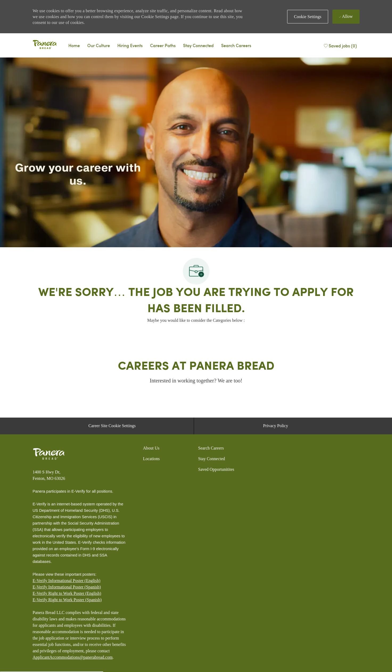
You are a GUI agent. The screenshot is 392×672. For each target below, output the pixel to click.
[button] (307, 16)
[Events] (130, 45)
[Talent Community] (198, 45)
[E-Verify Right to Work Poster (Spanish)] (67, 600)
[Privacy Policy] (276, 426)
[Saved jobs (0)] (340, 45)
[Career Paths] (163, 45)
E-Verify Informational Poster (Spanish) (67, 587)
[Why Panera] (98, 45)
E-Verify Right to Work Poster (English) (67, 593)
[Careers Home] (74, 45)
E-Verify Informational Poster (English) (67, 580)
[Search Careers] (236, 45)
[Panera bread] (45, 45)
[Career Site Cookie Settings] (112, 426)
